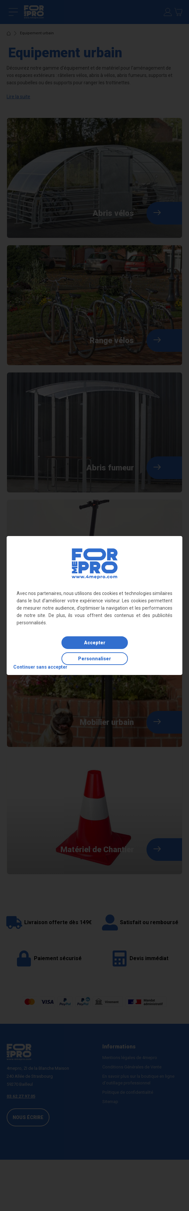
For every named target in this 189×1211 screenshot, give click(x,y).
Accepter (94, 642)
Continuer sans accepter (40, 667)
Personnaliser (94, 658)
